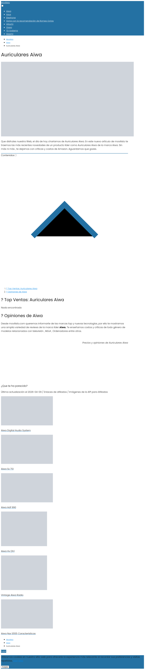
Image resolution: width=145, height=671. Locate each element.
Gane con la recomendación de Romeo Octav (30, 20)
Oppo (9, 27)
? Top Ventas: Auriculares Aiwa (21, 288)
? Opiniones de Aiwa (16, 291)
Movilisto (5, 2)
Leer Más (18, 660)
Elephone (11, 17)
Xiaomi (9, 33)
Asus (8, 14)
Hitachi (9, 24)
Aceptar (5, 667)
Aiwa (8, 11)
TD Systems (12, 30)
